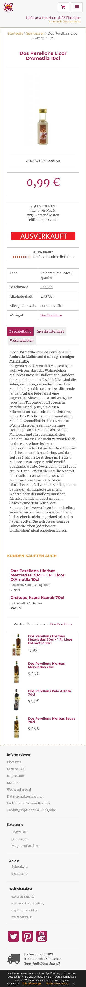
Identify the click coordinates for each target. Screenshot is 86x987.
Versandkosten (21, 341)
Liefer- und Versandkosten (28, 803)
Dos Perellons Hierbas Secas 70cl (51, 720)
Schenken (19, 866)
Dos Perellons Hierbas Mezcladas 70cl (46, 665)
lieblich (46, 287)
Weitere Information (57, 983)
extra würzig (21, 917)
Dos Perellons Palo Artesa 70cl (49, 692)
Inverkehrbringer (50, 331)
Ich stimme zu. (32, 983)
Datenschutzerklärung (25, 796)
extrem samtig (23, 896)
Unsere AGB (16, 769)
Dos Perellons (51, 315)
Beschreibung (20, 331)
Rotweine (19, 832)
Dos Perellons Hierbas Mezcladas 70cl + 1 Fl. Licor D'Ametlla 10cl (37, 575)
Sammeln (19, 873)
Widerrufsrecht (19, 789)
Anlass (14, 861)
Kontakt (13, 783)
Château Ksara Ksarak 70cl (37, 597)
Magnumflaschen (25, 846)
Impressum (16, 776)
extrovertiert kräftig (27, 903)
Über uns (14, 762)
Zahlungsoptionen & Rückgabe (31, 810)
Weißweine (20, 839)
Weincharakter (21, 888)
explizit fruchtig (24, 910)
